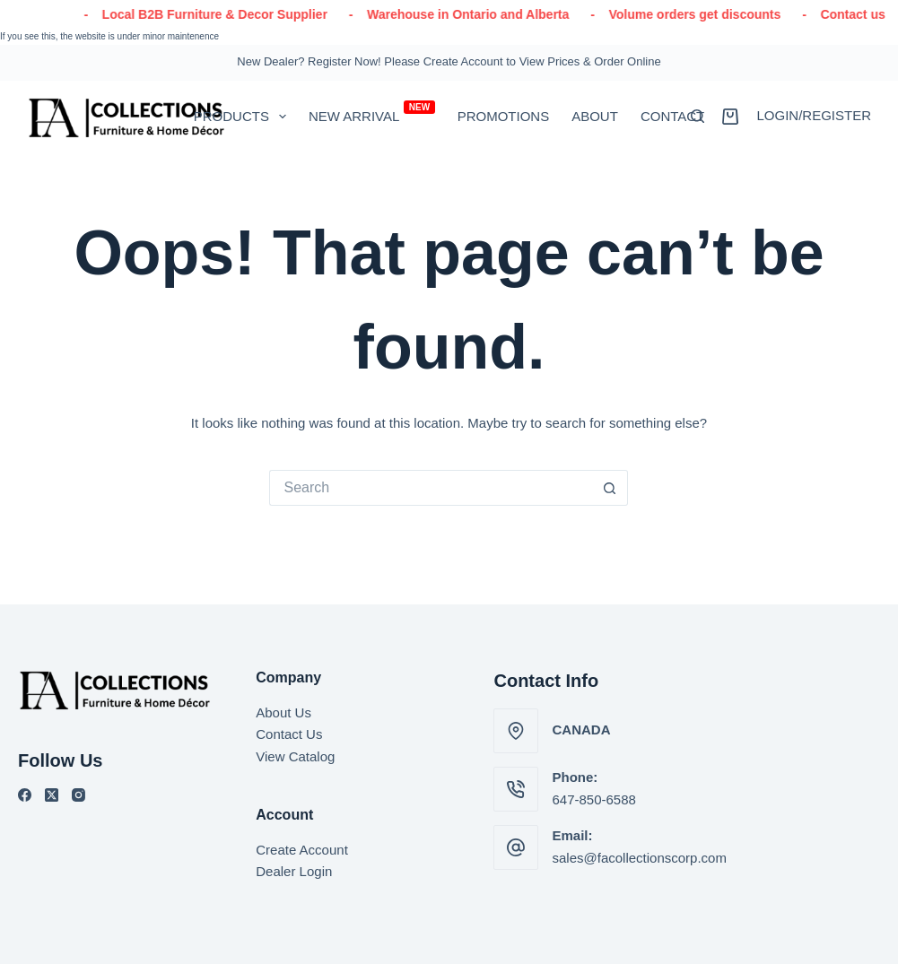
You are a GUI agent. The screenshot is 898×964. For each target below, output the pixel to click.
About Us (283, 712)
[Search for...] (430, 488)
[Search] (697, 116)
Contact (672, 116)
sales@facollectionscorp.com (639, 857)
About (594, 116)
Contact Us (289, 734)
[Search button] (610, 488)
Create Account (302, 849)
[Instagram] (78, 795)
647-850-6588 (593, 799)
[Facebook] (24, 795)
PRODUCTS (243, 116)
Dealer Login (294, 871)
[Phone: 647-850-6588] (515, 789)
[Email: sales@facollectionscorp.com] (515, 847)
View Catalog (295, 756)
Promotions (504, 116)
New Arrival (372, 112)
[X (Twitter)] (51, 795)
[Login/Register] (813, 116)
